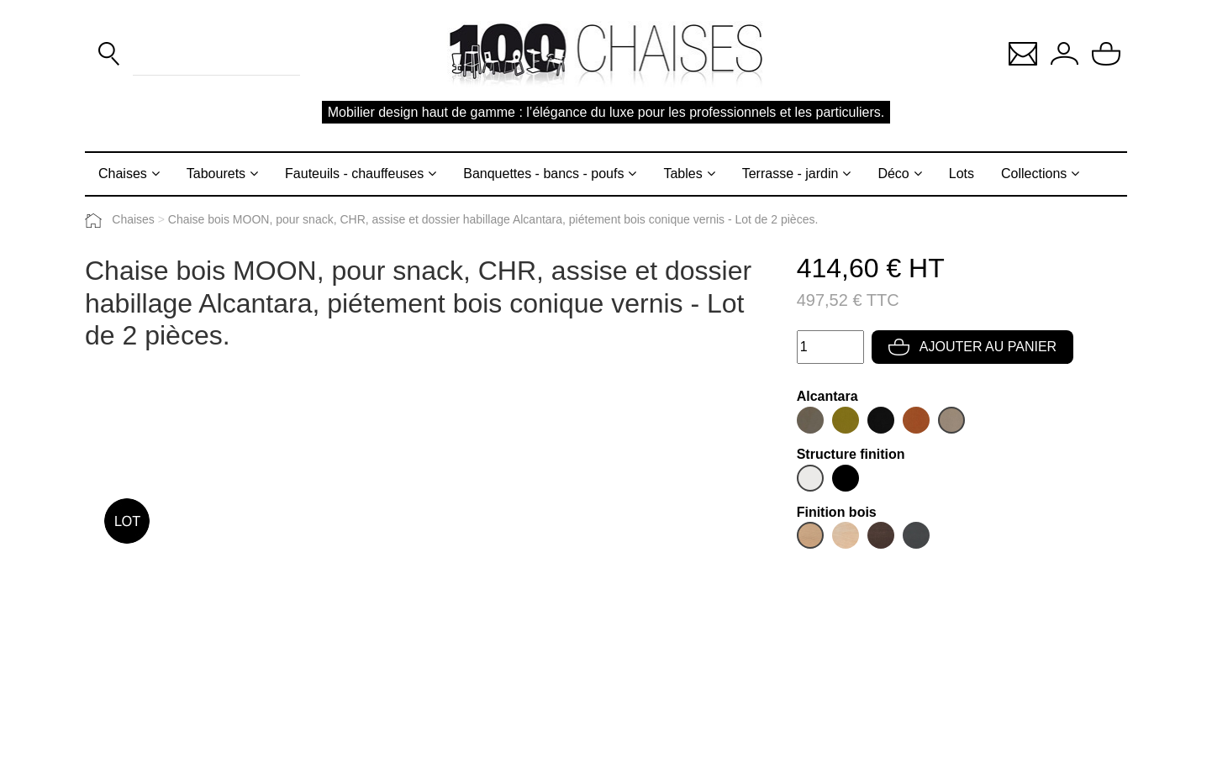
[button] (1023, 52)
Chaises (122, 173)
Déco (893, 173)
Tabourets (216, 173)
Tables (682, 173)
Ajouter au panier (972, 346)
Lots (961, 173)
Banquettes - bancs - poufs (543, 173)
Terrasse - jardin (790, 173)
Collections (1034, 173)
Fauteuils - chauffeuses (354, 173)
